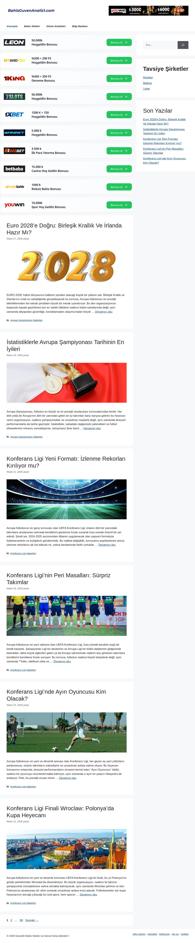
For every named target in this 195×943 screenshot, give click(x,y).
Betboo (147, 83)
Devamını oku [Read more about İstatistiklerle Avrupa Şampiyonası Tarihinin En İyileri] (92, 428)
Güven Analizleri (56, 26)
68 (22, 920)
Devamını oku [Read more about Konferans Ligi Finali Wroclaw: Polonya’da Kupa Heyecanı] (88, 894)
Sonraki (31, 920)
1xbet (146, 88)
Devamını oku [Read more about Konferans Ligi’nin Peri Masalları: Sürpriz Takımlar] (62, 661)
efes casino (139, 934)
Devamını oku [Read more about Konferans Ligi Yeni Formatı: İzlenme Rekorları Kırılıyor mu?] (107, 544)
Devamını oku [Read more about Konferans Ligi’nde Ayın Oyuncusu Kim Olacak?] (67, 778)
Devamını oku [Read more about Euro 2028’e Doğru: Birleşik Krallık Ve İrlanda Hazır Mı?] (103, 311)
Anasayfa (12, 26)
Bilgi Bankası (80, 26)
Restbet (148, 77)
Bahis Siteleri (32, 26)
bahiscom (164, 934)
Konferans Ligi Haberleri (23, 553)
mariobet (152, 934)
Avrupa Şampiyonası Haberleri (26, 320)
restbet (184, 934)
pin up (175, 934)
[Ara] (183, 45)
